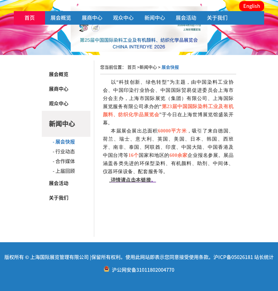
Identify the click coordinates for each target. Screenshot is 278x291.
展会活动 (186, 17)
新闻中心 (154, 17)
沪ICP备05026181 (233, 257)
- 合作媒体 (64, 161)
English (251, 6)
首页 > (133, 67)
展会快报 (169, 67)
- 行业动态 (64, 151)
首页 (29, 17)
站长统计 (264, 257)
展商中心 (92, 17)
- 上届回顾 (64, 171)
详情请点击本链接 (131, 180)
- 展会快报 (64, 141)
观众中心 (123, 17)
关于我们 (217, 17)
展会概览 (60, 17)
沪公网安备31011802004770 (143, 269)
